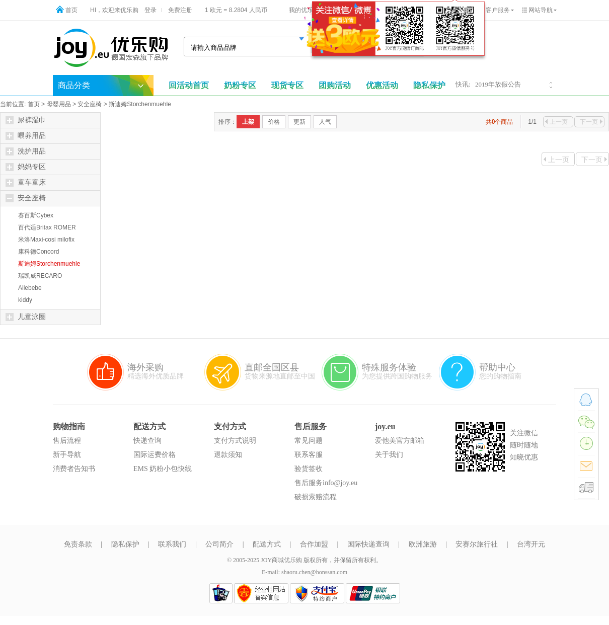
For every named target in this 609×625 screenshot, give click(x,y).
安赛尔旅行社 (476, 544)
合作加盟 (314, 544)
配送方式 (267, 544)
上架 (248, 121)
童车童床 (26, 183)
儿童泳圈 (26, 317)
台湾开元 (531, 544)
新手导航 (67, 454)
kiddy (25, 299)
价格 (274, 121)
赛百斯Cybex (35, 215)
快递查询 (147, 440)
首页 (71, 10)
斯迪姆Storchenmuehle (140, 104)
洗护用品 (26, 151)
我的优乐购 (304, 10)
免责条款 (78, 544)
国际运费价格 (154, 454)
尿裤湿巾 (26, 120)
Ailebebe (30, 287)
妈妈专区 (26, 167)
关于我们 (389, 454)
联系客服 (308, 454)
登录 (150, 10)
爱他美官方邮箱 (399, 440)
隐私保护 (125, 544)
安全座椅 (90, 104)
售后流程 (67, 440)
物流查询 (348, 10)
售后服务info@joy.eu (325, 483)
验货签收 (308, 469)
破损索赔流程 (315, 497)
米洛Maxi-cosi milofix (46, 239)
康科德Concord (38, 251)
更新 (299, 121)
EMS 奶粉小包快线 (162, 469)
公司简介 (219, 544)
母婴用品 (59, 104)
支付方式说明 (235, 440)
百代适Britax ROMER (47, 227)
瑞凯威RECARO (40, 275)
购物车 (383, 10)
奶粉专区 (240, 85)
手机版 (434, 10)
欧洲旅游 (423, 544)
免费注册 (180, 10)
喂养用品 (26, 136)
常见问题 (308, 440)
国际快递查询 (368, 544)
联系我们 (172, 544)
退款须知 (228, 454)
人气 (325, 121)
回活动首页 (189, 85)
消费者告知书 (74, 469)
